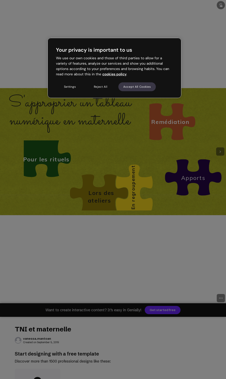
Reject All (100, 87)
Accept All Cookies (137, 87)
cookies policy (114, 74)
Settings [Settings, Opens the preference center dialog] (70, 87)
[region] (114, 68)
